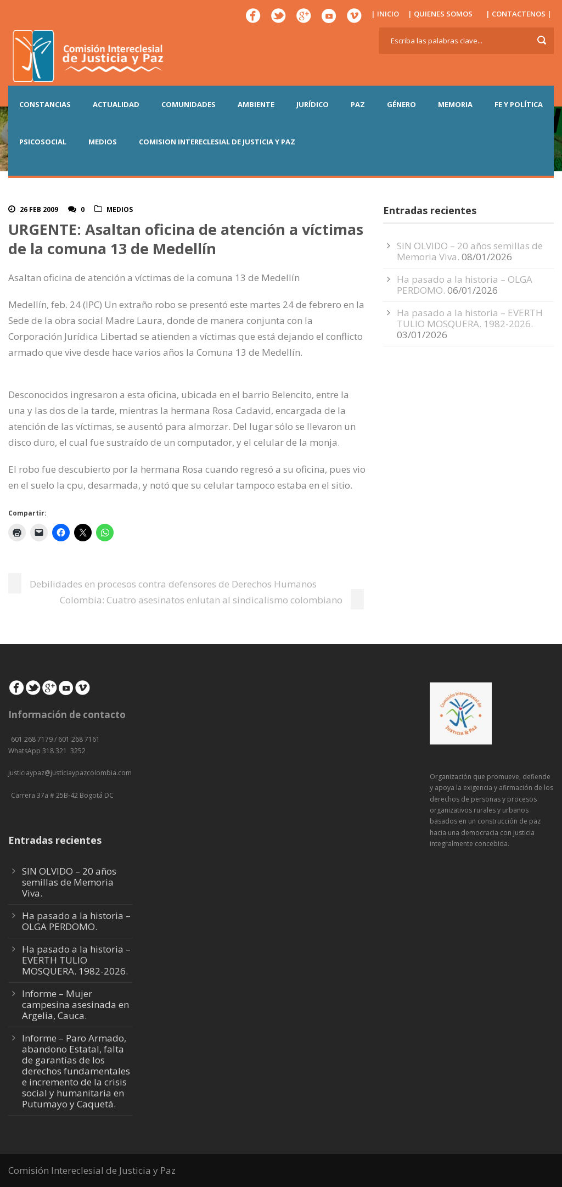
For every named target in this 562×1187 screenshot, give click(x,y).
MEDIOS (102, 142)
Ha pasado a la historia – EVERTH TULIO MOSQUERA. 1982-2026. (470, 318)
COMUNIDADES (188, 104)
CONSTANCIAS (45, 104)
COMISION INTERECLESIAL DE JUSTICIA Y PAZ (217, 142)
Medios (119, 209)
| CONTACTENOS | (519, 14)
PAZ (358, 104)
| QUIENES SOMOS (440, 14)
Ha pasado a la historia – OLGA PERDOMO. (76, 921)
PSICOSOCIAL (42, 142)
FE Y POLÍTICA (518, 104)
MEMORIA (455, 104)
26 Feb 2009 (39, 209)
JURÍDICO (312, 104)
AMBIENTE (256, 104)
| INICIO (385, 14)
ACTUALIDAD (116, 104)
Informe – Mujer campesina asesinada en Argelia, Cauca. (75, 1004)
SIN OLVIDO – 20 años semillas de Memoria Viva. (69, 882)
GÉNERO (401, 104)
